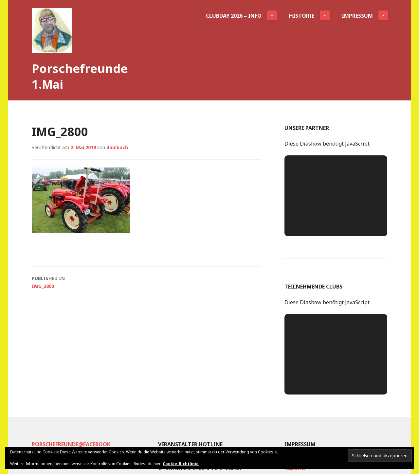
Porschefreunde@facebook (71, 444)
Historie (309, 15)
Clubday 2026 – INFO (241, 15)
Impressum (365, 15)
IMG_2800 (146, 281)
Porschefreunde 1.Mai (80, 76)
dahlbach (117, 147)
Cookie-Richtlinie (181, 463)
